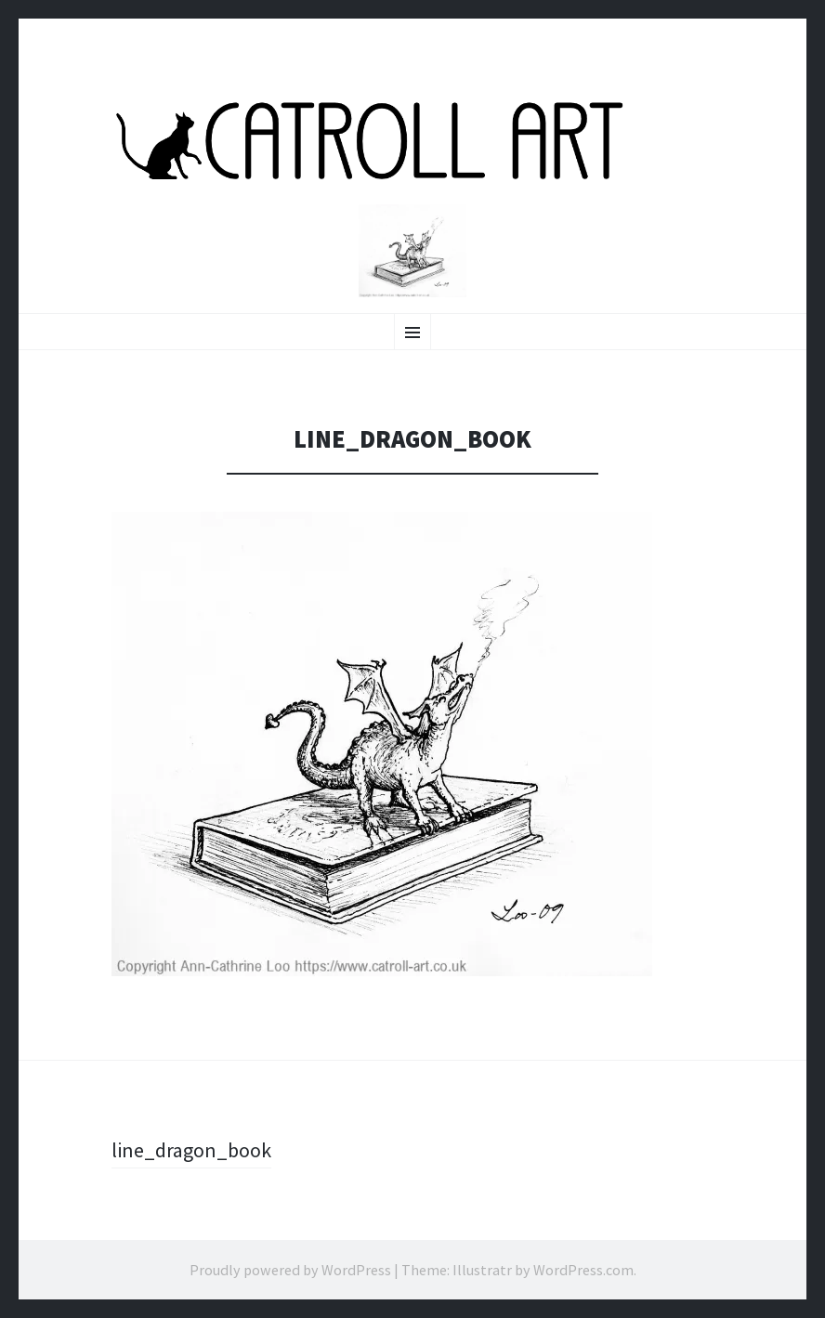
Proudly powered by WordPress (290, 1269)
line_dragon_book (191, 1150)
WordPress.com (583, 1269)
